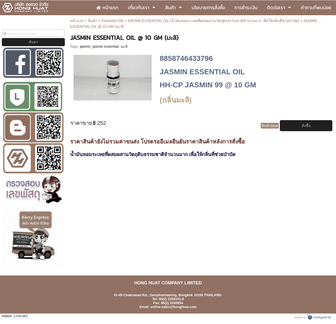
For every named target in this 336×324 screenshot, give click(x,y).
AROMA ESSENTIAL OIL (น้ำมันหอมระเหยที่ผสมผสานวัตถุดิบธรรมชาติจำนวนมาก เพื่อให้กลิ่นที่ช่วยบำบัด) (213, 21)
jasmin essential (105, 46)
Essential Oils (113, 21)
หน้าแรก (77, 21)
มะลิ (124, 46)
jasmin (85, 46)
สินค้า (92, 21)
